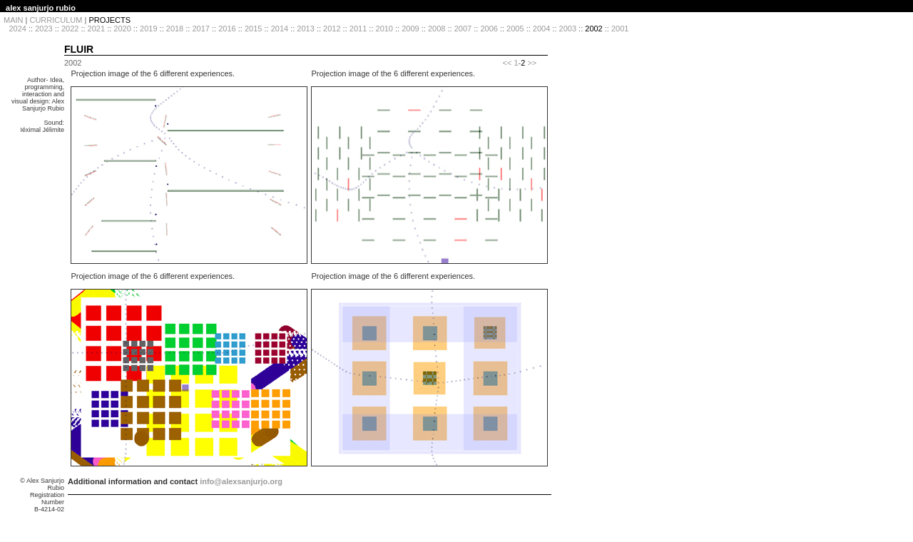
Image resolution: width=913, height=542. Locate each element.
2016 (226, 28)
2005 (515, 28)
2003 (567, 28)
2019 (148, 28)
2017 (200, 28)
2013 (305, 28)
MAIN (14, 20)
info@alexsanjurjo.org (241, 481)
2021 (96, 28)
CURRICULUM (55, 20)
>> (531, 62)
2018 (174, 28)
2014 (279, 28)
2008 (436, 28)
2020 (122, 28)
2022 (69, 28)
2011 (358, 28)
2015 (253, 28)
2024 (17, 28)
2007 (462, 28)
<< (506, 62)
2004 (541, 28)
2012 (331, 28)
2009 (410, 28)
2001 (619, 28)
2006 (488, 28)
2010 (384, 28)
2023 (43, 28)
